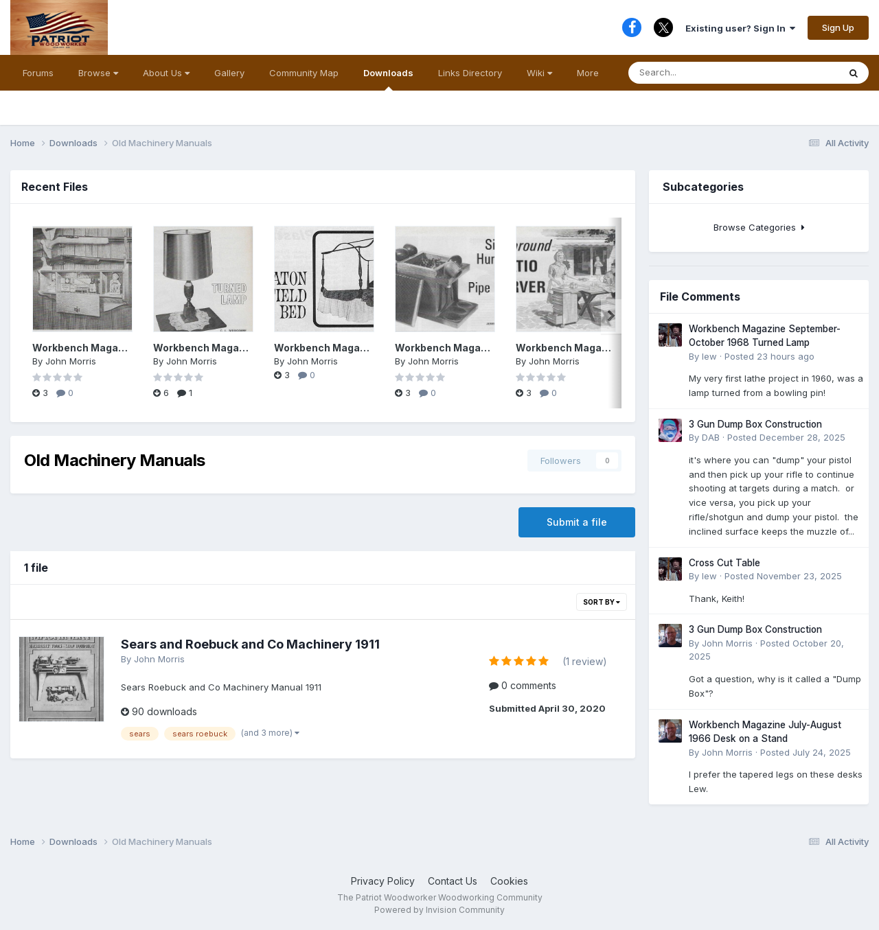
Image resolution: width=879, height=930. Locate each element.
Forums (38, 72)
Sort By (601, 602)
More (588, 72)
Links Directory (470, 72)
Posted (769, 356)
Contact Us (452, 881)
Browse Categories (759, 227)
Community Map (304, 72)
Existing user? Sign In (740, 28)
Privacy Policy (383, 881)
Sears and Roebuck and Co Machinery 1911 (250, 644)
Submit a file (577, 522)
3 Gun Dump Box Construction (755, 424)
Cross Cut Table (724, 562)
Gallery (229, 72)
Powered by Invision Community (439, 910)
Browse (98, 72)
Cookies (509, 881)
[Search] (691, 73)
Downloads (388, 79)
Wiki (539, 72)
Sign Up (838, 27)
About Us (166, 72)
